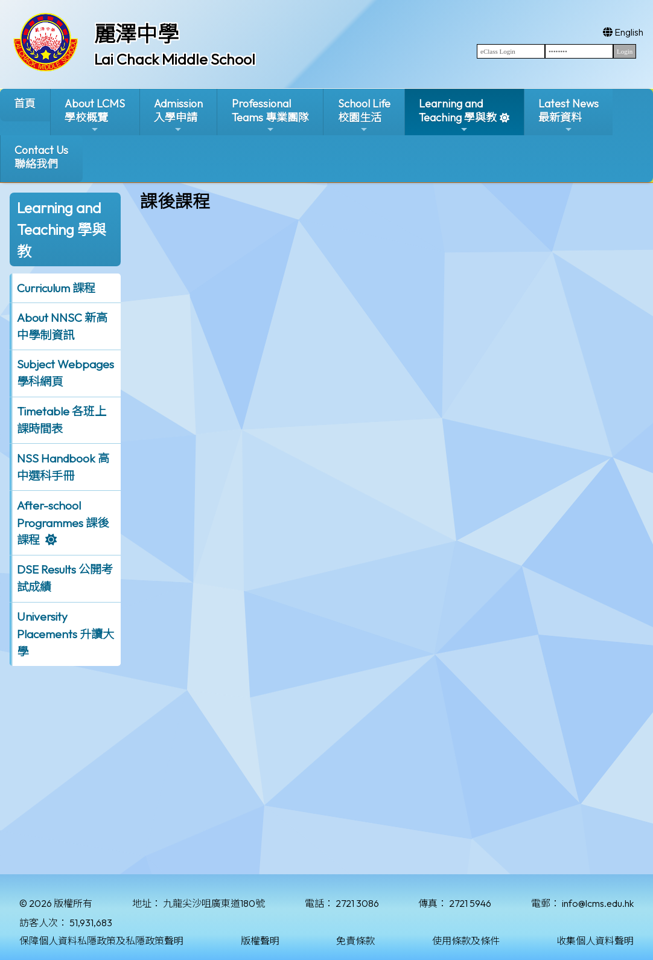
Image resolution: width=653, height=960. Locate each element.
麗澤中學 (136, 34)
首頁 (25, 103)
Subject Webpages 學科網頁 (65, 373)
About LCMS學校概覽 (95, 116)
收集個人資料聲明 (595, 941)
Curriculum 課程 (56, 288)
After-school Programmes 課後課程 (63, 523)
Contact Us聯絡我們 (41, 157)
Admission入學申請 (178, 116)
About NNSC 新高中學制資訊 (62, 326)
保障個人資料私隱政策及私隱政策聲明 (101, 941)
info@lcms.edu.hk (598, 903)
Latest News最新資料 (568, 116)
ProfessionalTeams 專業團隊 (270, 116)
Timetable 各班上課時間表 (61, 420)
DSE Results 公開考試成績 (65, 578)
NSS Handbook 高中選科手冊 (63, 467)
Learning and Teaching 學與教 (458, 116)
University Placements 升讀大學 (65, 634)
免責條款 (355, 941)
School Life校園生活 (364, 116)
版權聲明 (260, 941)
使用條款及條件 (466, 941)
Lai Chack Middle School (174, 59)
